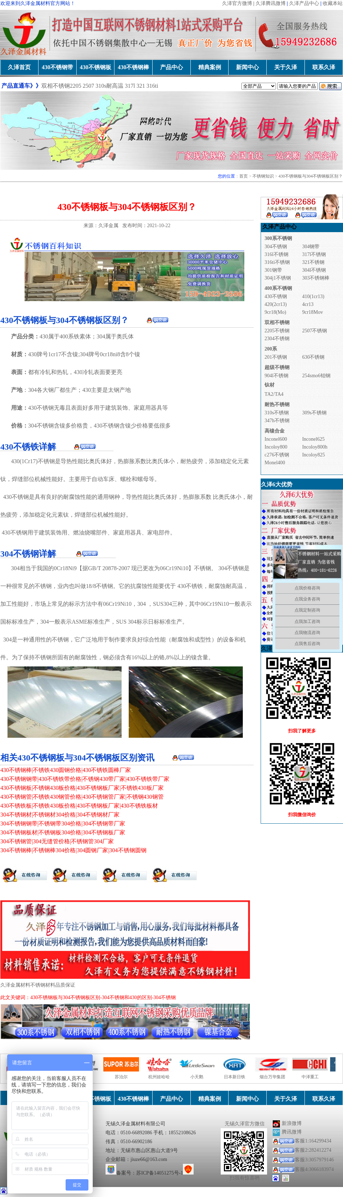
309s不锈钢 (314, 412)
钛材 (270, 385)
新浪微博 (292, 1123)
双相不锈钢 (277, 322)
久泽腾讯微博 (271, 3)
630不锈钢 (313, 357)
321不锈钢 (313, 262)
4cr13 (307, 304)
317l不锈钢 (314, 254)
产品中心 (171, 67)
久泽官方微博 (237, 3)
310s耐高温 (109, 86)
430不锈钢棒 (133, 67)
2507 (88, 86)
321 (141, 86)
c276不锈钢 (277, 454)
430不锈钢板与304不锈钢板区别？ (310, 176)
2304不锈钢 (277, 338)
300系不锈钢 (278, 238)
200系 (271, 349)
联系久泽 (323, 67)
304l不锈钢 (314, 270)
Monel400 (275, 462)
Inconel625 (313, 439)
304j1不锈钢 (278, 278)
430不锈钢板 (95, 67)
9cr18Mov (312, 312)
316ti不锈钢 (277, 262)
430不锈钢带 (57, 67)
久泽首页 (19, 67)
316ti (152, 86)
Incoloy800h (314, 447)
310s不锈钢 (277, 412)
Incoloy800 (276, 447)
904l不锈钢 (276, 375)
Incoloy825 (313, 454)
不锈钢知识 (263, 176)
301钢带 (273, 270)
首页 (243, 176)
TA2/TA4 (274, 394)
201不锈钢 (276, 357)
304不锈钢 (41, 426)
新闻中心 (247, 67)
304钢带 (310, 246)
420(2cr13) (276, 304)
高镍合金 (275, 431)
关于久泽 (285, 67)
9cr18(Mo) (275, 312)
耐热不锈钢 (277, 404)
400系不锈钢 (278, 288)
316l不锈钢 (276, 254)
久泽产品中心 (304, 3)
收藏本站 (333, 3)
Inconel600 (276, 439)
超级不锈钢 (277, 367)
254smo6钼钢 (316, 375)
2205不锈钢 (277, 330)
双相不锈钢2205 (61, 86)
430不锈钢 (41, 408)
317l (130, 86)
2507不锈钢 (314, 330)
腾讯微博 (292, 1132)
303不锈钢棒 (315, 278)
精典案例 (209, 67)
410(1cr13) (313, 296)
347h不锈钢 (277, 420)
